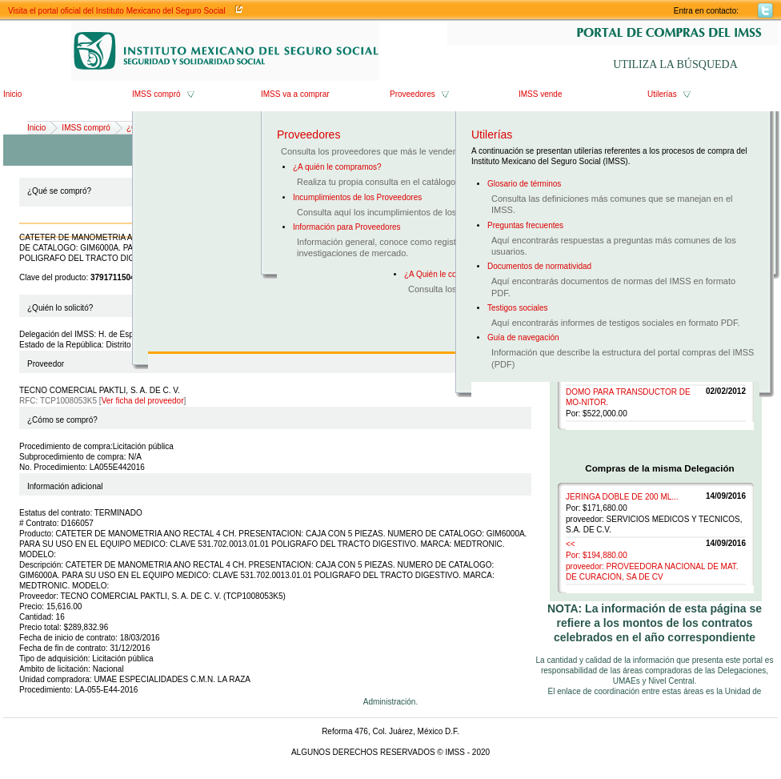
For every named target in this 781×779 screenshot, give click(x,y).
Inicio (12, 94)
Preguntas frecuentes (525, 225)
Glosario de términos (524, 183)
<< (570, 544)
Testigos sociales (517, 307)
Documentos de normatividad (539, 266)
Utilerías (662, 94)
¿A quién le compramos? (337, 167)
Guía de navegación (523, 337)
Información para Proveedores (347, 227)
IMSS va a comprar (295, 94)
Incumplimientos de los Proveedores (357, 197)
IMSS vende (540, 94)
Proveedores (412, 94)
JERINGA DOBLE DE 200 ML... (622, 496)
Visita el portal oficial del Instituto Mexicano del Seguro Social (117, 10)
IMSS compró (156, 94)
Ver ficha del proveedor (143, 400)
